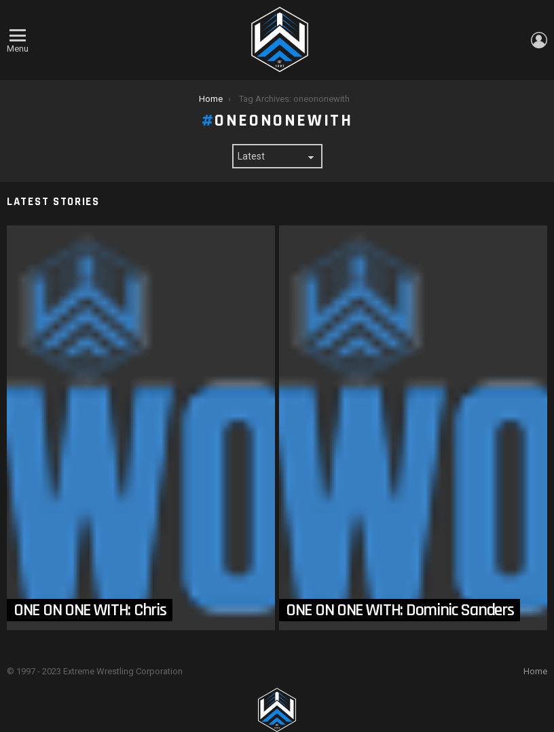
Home (535, 671)
